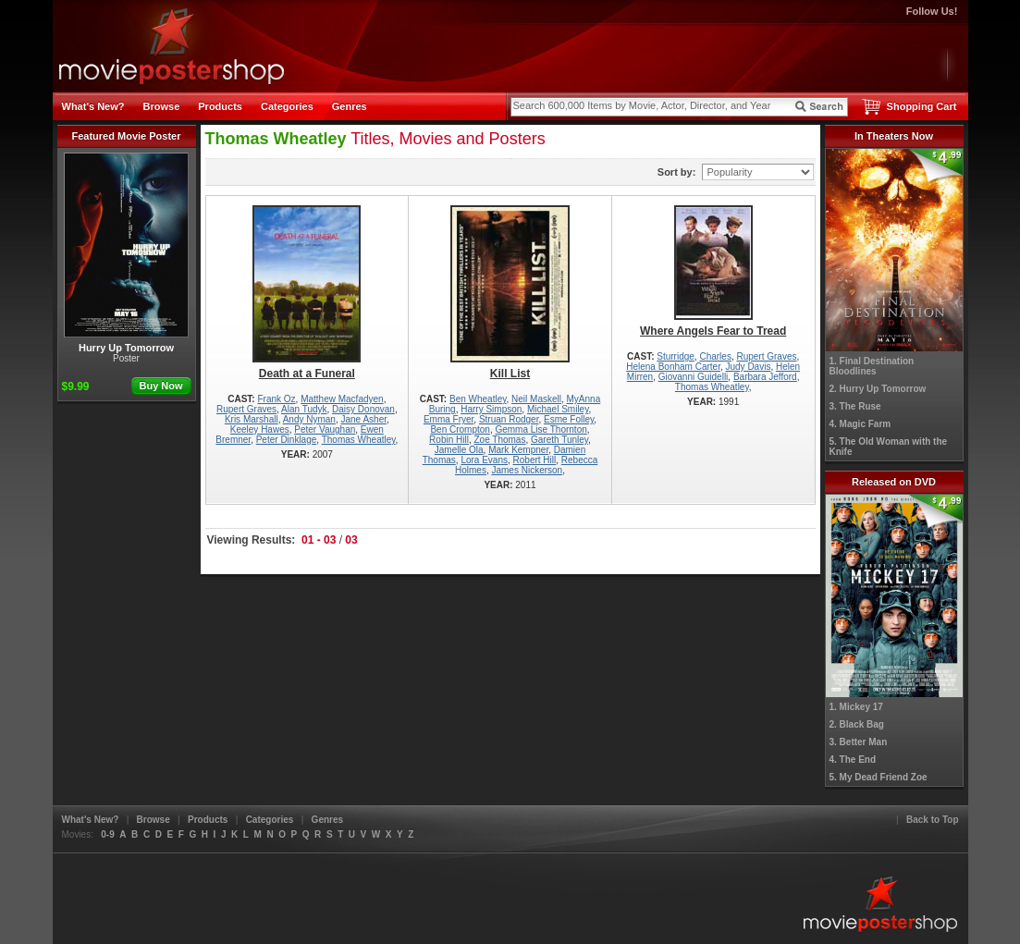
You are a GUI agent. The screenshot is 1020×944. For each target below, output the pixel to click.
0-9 (107, 834)
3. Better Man (859, 742)
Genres (349, 106)
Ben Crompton (459, 429)
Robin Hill (449, 440)
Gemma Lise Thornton (540, 429)
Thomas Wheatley (359, 440)
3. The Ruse (855, 406)
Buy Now (160, 385)
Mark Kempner (518, 450)
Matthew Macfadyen (342, 399)
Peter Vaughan (324, 429)
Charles (715, 356)
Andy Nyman (309, 419)
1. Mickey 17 (856, 707)
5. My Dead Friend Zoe (879, 777)
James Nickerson (526, 470)
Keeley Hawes (259, 429)
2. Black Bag (857, 724)
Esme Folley (569, 419)
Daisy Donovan (363, 409)
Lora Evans (484, 460)
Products (220, 106)
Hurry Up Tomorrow (126, 253)
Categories (287, 106)
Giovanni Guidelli (693, 377)
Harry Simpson (491, 409)
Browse (161, 106)
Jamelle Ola (459, 450)
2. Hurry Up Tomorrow (878, 389)
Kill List (510, 292)
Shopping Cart (922, 106)
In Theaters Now (893, 135)
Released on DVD (894, 481)
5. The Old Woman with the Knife (889, 446)
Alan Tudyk (303, 409)
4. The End (853, 759)
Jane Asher (364, 419)
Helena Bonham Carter (673, 367)
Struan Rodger (509, 419)
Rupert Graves (246, 409)
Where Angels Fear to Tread (713, 271)
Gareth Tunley (559, 440)
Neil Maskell (536, 399)
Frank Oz (276, 399)
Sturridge (675, 356)
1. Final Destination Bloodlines (872, 366)
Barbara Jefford (765, 377)
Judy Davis (748, 367)
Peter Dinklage (286, 440)
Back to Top (932, 820)
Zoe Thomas (499, 440)
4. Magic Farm (860, 424)
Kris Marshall (251, 419)
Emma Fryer (448, 419)
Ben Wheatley (478, 399)
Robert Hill (535, 460)
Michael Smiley (558, 409)
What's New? (93, 106)
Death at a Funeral (307, 292)
